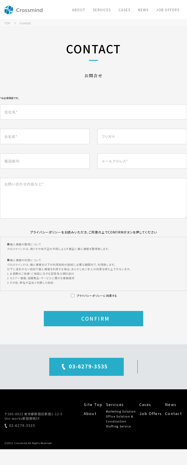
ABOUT (78, 9)
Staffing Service (118, 426)
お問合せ (137, 366)
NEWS (143, 9)
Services (115, 404)
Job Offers (150, 413)
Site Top (93, 404)
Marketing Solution (121, 411)
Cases (145, 404)
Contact (173, 413)
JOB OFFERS (168, 9)
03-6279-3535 (51, 366)
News (170, 404)
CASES (125, 9)
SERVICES (102, 9)
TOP (8, 23)
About (90, 413)
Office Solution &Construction (120, 418)
